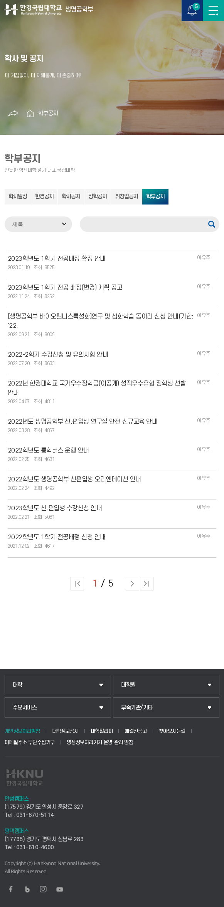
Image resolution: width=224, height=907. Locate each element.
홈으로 (30, 113)
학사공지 (71, 196)
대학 (17, 685)
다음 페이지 (132, 583)
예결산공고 (136, 731)
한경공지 (44, 196)
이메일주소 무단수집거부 (30, 742)
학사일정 (17, 196)
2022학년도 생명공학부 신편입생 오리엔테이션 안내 (74, 479)
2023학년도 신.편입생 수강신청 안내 (55, 508)
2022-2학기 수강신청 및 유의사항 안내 (58, 354)
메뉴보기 (213, 10)
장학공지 (97, 196)
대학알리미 (102, 731)
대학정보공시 (65, 731)
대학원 (128, 685)
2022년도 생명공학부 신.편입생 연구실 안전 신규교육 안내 (83, 421)
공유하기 (13, 113)
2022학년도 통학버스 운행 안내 (48, 450)
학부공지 (48, 113)
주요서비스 (25, 707)
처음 (77, 583)
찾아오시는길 (172, 731)
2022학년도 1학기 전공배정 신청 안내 (57, 537)
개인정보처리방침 (22, 731)
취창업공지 (126, 196)
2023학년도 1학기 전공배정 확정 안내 (57, 258)
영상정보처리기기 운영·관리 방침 (100, 742)
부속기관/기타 (137, 707)
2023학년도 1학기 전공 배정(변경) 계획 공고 (65, 287)
